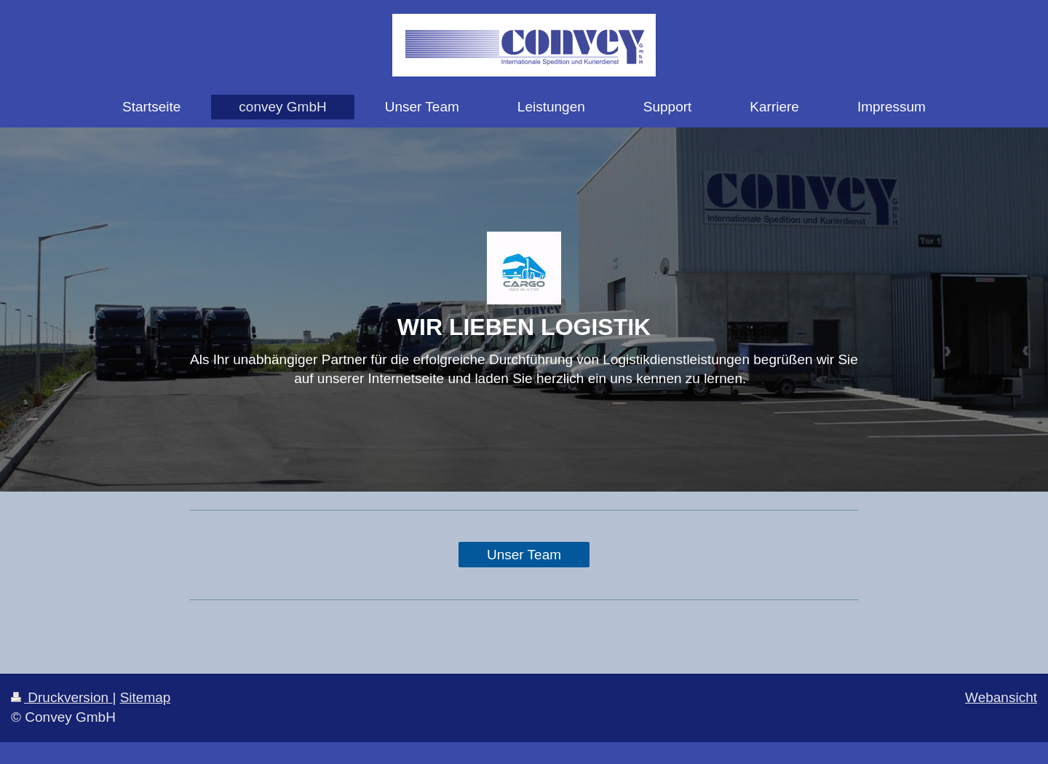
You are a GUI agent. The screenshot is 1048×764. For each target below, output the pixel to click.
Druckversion (61, 697)
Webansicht (1001, 697)
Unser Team (524, 554)
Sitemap (145, 697)
